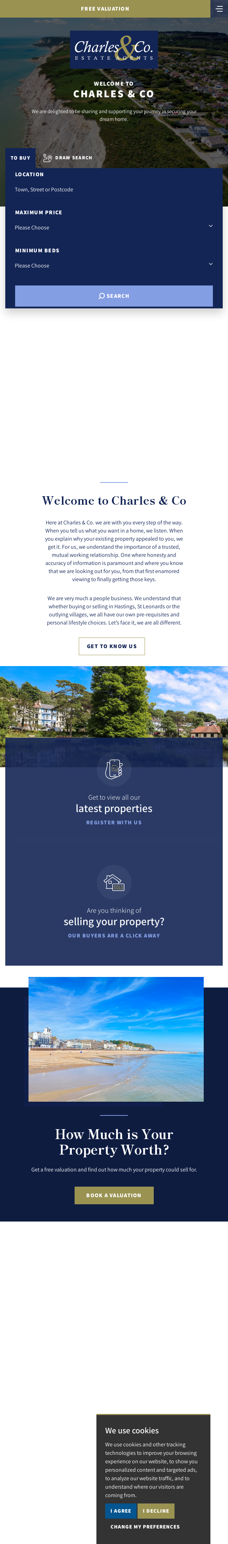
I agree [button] (120, 1510)
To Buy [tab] (20, 157)
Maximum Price (39, 212)
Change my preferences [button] (145, 1526)
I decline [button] (156, 1510)
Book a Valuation (113, 1195)
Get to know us (112, 646)
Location (29, 174)
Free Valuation (105, 8)
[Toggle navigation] (219, 8)
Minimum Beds (37, 250)
